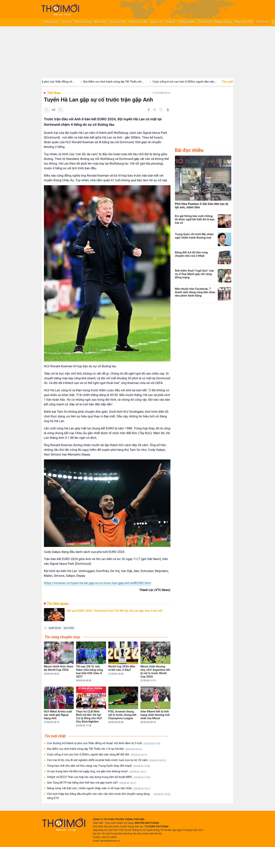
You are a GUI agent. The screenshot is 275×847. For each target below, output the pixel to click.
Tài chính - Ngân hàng (214, 22)
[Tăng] (60, 110)
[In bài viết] (167, 109)
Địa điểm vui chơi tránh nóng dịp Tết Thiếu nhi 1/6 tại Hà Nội (94, 749)
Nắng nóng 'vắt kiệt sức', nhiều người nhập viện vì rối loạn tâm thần (98, 788)
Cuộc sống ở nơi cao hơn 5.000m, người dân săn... (192, 81)
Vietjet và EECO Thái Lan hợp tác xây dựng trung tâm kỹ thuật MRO (98, 777)
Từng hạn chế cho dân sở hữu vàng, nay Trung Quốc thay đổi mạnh (98, 766)
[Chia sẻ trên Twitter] (154, 110)
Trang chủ (50, 22)
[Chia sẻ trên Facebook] (148, 110)
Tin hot (66, 22)
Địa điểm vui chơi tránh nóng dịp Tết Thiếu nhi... (120, 81)
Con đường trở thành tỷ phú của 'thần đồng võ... (51, 81)
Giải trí (170, 22)
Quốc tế (156, 22)
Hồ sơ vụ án (138, 22)
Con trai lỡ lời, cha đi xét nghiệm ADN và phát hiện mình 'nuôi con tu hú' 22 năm (106, 760)
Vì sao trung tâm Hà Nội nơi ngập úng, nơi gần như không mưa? (96, 771)
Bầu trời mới (243, 22)
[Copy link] (161, 109)
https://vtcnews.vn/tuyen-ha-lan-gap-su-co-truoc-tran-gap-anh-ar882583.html (97, 583)
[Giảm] (47, 110)
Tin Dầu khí (117, 22)
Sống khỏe (186, 22)
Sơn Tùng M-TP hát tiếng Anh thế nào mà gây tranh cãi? (91, 783)
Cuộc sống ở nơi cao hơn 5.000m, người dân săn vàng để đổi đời (97, 754)
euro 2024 (69, 628)
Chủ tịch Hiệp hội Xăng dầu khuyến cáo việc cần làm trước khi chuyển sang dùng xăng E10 (108, 796)
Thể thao (262, 22)
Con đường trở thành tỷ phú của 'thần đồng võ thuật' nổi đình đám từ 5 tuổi (103, 743)
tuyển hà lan (55, 628)
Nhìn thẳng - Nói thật (89, 22)
